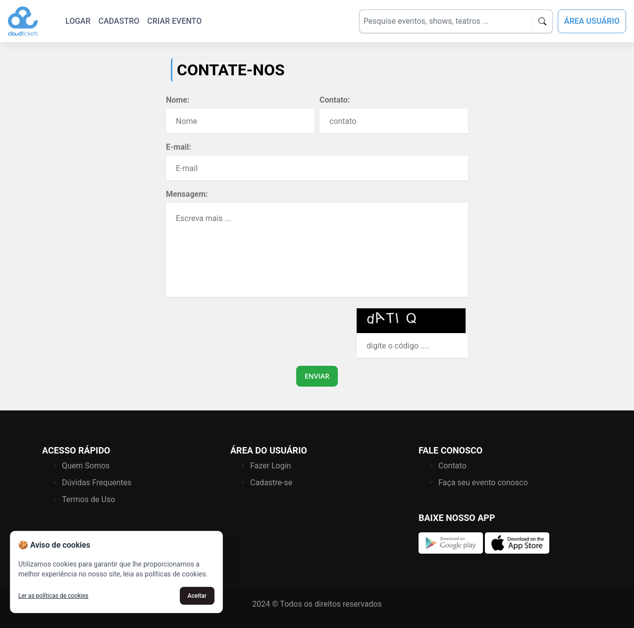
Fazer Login (270, 465)
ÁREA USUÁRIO (592, 21)
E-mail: (178, 147)
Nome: (177, 100)
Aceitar (197, 595)
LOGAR (78, 21)
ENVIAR (317, 376)
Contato (452, 465)
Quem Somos (85, 465)
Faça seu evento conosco (483, 482)
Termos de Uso (88, 499)
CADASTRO (119, 21)
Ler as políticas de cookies (53, 595)
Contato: (334, 100)
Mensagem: (187, 194)
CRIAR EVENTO (174, 21)
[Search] (445, 21)
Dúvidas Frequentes (97, 482)
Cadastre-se (271, 482)
